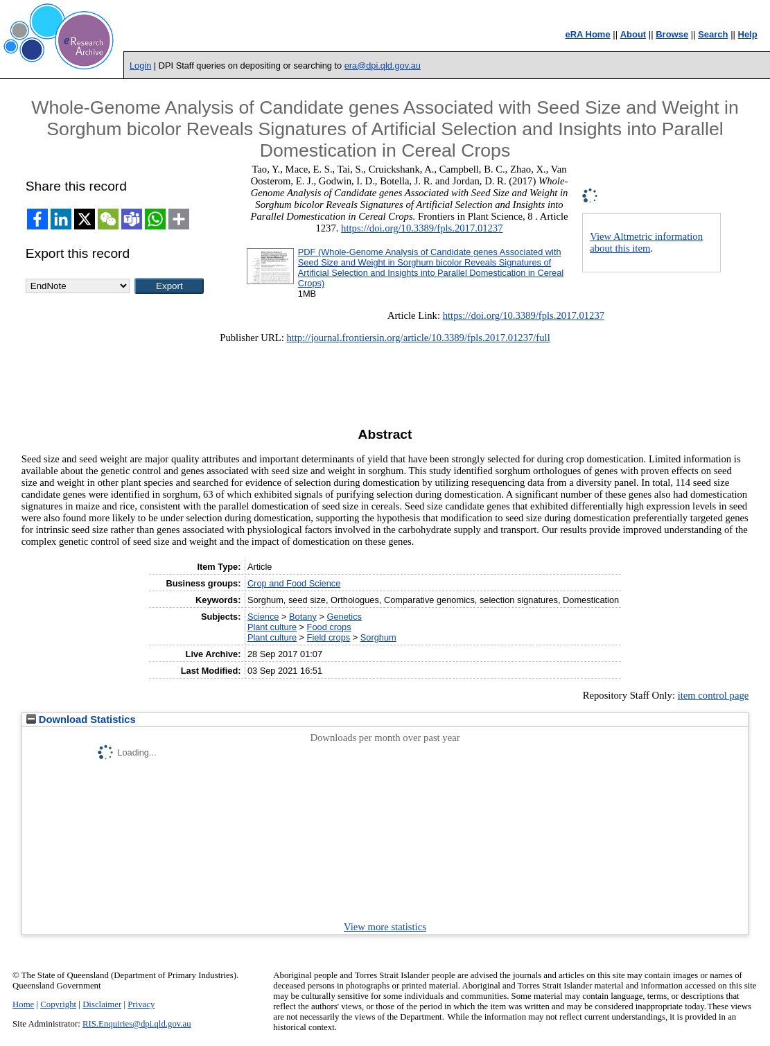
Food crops (329, 627)
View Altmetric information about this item (646, 242)
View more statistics (385, 926)
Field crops (329, 637)
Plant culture (272, 627)
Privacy (141, 1004)
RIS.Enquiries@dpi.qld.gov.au (136, 1024)
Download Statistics (81, 719)
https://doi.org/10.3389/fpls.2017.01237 (421, 228)
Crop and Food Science (293, 583)
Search (713, 34)
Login (140, 65)
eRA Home (587, 34)
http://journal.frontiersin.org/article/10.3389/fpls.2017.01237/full (418, 337)
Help (748, 34)
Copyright (58, 1004)
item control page (713, 695)
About (633, 34)
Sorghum (378, 637)
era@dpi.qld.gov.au (382, 65)
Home (23, 1004)
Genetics (344, 616)
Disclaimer (101, 1004)
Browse (672, 34)
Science (263, 616)
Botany (303, 616)
